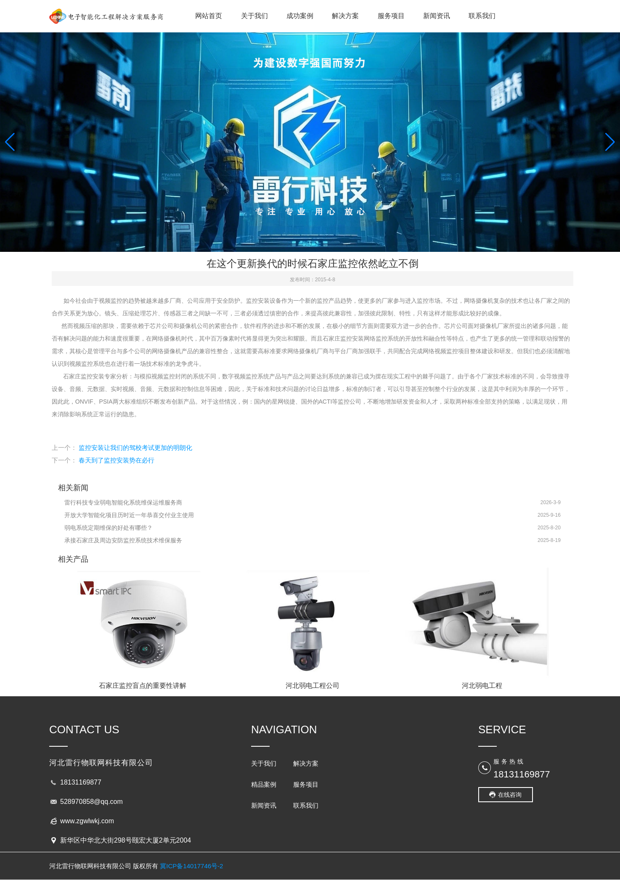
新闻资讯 (436, 15)
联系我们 (482, 15)
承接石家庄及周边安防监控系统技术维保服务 (123, 540)
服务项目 (391, 15)
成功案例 (299, 15)
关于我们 (254, 15)
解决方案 (345, 15)
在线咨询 (510, 794)
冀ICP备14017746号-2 (191, 865)
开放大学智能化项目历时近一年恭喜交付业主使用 (129, 515)
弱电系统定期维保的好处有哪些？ (108, 527)
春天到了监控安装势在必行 (116, 460)
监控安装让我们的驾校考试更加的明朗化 (135, 447)
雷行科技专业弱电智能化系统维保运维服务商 (123, 502)
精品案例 (263, 784)
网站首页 (208, 15)
